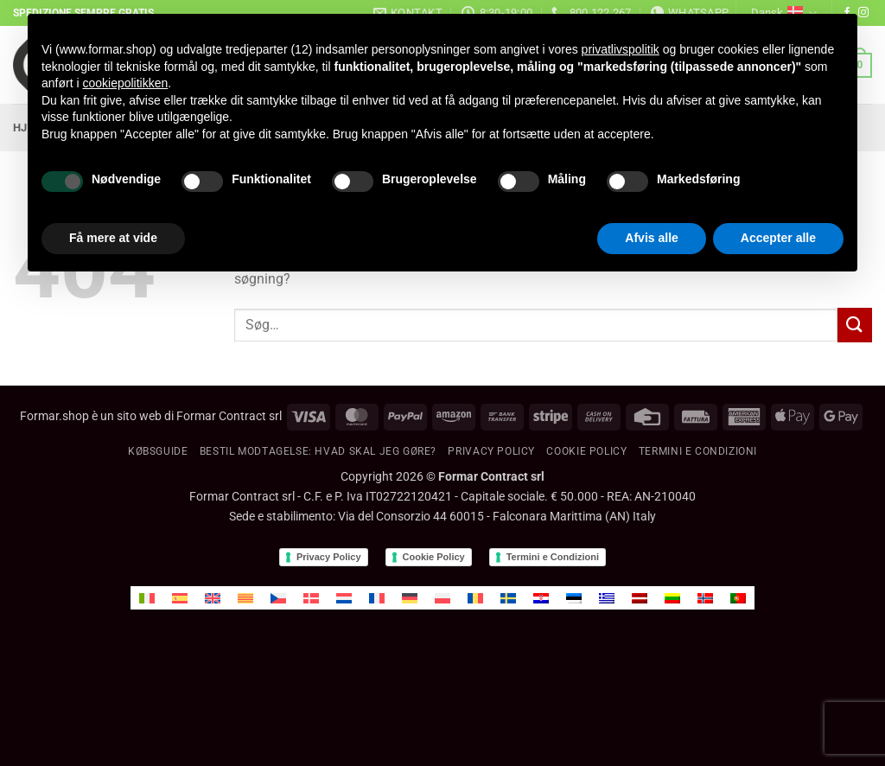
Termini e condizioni (698, 451)
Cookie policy (586, 451)
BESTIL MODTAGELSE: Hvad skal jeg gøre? (318, 451)
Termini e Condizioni (552, 557)
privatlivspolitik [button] (620, 49)
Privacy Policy (491, 451)
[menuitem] (147, 598)
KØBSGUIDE (158, 451)
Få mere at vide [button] (113, 238)
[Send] (854, 325)
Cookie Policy (434, 557)
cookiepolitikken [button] (125, 83)
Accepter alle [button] (778, 238)
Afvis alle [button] (651, 238)
